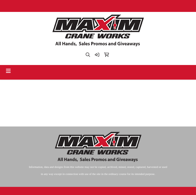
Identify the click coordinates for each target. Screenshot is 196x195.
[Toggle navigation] (8, 71)
